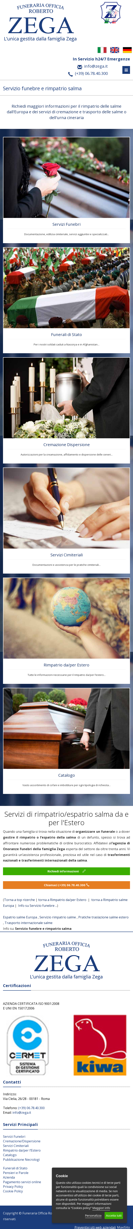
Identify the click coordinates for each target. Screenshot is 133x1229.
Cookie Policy (13, 1191)
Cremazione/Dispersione (21, 1141)
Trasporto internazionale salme (28, 923)
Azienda (9, 1177)
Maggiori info (101, 1208)
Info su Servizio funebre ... (37, 905)
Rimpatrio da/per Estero (66, 665)
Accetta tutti (114, 1215)
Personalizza (93, 1215)
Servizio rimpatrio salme (57, 917)
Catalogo (66, 775)
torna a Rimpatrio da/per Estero (62, 900)
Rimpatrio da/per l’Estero (22, 1150)
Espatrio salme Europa (20, 917)
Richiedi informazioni (66, 871)
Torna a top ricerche (19, 900)
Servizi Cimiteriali (66, 555)
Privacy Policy (13, 1186)
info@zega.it (21, 1112)
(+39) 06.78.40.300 (31, 1108)
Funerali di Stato (66, 334)
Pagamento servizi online (22, 1182)
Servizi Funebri (66, 224)
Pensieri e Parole (15, 1173)
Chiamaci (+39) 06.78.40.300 (66, 885)
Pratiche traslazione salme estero (103, 917)
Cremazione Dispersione (66, 444)
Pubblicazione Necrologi (21, 1159)
